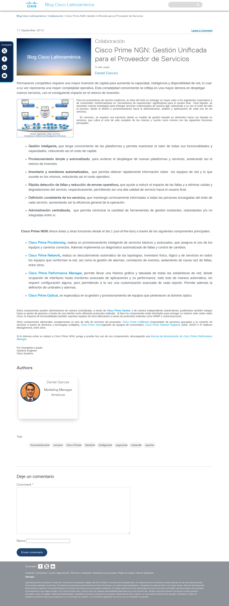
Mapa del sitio (63, 573)
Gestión (89, 445)
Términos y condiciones (81, 573)
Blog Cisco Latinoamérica (31, 16)
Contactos (29, 573)
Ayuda (52, 573)
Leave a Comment (201, 31)
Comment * (25, 484)
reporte (149, 445)
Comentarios (41, 573)
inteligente (105, 445)
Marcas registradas (145, 573)
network (135, 445)
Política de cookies (126, 573)
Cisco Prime (73, 445)
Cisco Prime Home (92, 324)
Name (21, 541)
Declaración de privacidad (104, 573)
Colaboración (55, 16)
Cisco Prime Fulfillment (136, 322)
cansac (57, 445)
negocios (121, 445)
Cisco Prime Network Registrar (163, 324)
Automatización (39, 445)
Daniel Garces (106, 73)
